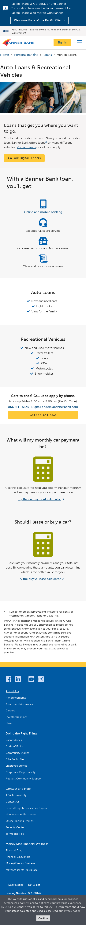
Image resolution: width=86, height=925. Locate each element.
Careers (10, 710)
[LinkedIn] (18, 679)
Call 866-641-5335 (43, 415)
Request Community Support (23, 778)
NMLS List (34, 884)
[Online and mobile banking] (43, 207)
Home (4, 55)
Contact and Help (18, 788)
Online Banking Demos (19, 821)
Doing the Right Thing (21, 733)
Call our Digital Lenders (24, 158)
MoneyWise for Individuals (21, 869)
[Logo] (18, 44)
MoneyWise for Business (20, 863)
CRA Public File (15, 759)
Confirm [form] (43, 918)
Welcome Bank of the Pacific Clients (39, 20)
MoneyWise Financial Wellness (27, 844)
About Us (12, 691)
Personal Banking (26, 55)
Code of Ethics (15, 746)
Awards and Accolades (19, 704)
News (9, 723)
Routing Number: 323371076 (23, 893)
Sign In (62, 42)
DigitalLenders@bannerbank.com (54, 407)
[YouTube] (31, 679)
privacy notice (71, 911)
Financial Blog (14, 850)
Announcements (16, 697)
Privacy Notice (15, 884)
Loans (48, 55)
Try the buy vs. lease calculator (39, 579)
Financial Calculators (18, 856)
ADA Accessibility (16, 795)
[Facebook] (8, 679)
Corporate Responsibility (20, 772)
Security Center (15, 827)
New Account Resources (21, 814)
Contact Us (12, 801)
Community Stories (17, 753)
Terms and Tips (15, 833)
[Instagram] (41, 679)
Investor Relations (16, 717)
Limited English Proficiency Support (27, 808)
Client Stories (14, 740)
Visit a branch (26, 147)
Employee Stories (16, 765)
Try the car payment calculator (39, 499)
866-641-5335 (18, 407)
